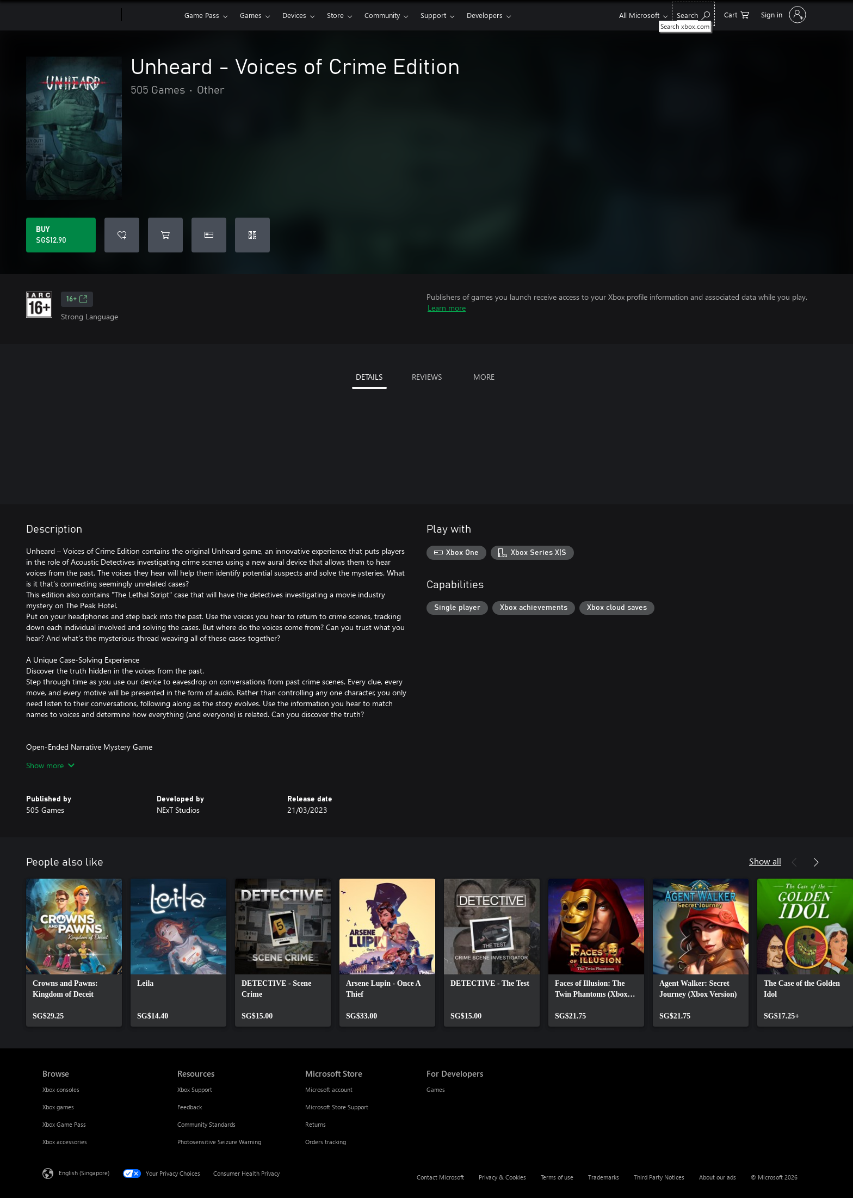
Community (382, 15)
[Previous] (794, 862)
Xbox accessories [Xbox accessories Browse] (64, 1141)
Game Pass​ (201, 15)
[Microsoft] (79, 15)
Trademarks (603, 1177)
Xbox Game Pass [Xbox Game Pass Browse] (64, 1124)
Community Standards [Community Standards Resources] (206, 1124)
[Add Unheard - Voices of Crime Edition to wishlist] (121, 235)
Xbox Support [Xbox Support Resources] (194, 1089)
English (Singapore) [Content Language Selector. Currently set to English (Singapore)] (84, 1172)
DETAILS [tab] (369, 377)
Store (335, 15)
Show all (765, 861)
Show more (50, 765)
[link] (74, 953)
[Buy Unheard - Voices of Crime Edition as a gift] (208, 235)
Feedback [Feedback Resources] (189, 1106)
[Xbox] (151, 15)
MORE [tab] (484, 377)
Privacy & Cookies (502, 1177)
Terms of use (557, 1177)
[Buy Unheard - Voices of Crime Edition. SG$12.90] (61, 235)
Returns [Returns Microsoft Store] (315, 1124)
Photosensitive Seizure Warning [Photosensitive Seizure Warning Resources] (219, 1141)
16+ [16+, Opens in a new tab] (77, 299)
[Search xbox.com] (693, 14)
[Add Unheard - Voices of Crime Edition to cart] (165, 235)
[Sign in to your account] (783, 15)
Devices (294, 15)
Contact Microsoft (440, 1177)
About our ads (717, 1177)
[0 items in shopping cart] (736, 14)
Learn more (447, 307)
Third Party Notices (659, 1177)
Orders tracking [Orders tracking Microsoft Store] (325, 1141)
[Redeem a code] (252, 235)
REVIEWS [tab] (427, 377)
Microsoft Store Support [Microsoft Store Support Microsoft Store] (336, 1106)
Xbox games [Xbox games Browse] (58, 1106)
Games (251, 15)
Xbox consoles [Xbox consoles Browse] (60, 1089)
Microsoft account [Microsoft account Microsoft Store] (329, 1089)
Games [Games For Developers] (435, 1089)
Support (433, 15)
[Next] (816, 862)
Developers (485, 15)
